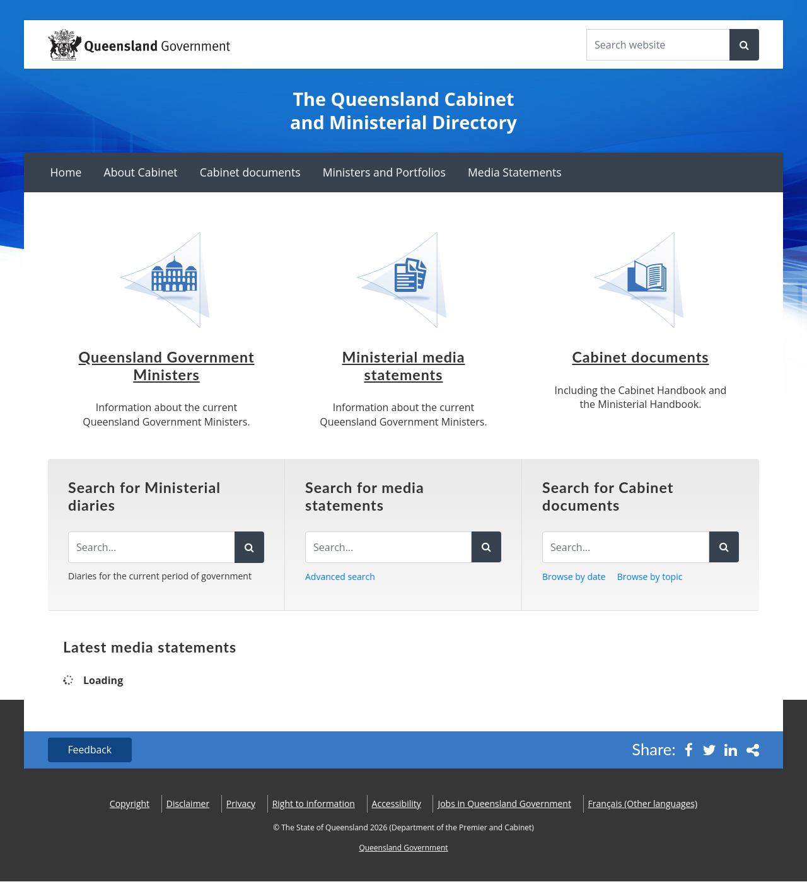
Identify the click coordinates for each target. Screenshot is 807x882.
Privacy (240, 804)
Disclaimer (187, 804)
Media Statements (515, 172)
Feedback (90, 750)
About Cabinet (141, 172)
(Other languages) (643, 804)
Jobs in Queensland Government (504, 804)
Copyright (129, 804)
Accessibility (396, 804)
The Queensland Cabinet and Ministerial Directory (403, 110)
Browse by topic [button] (650, 577)
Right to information (313, 804)
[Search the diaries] (151, 547)
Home (66, 172)
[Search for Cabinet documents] (625, 547)
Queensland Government (403, 848)
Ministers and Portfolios (384, 172)
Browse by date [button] (574, 577)
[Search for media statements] (388, 547)
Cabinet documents (250, 172)
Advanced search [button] (340, 577)
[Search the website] (658, 45)
